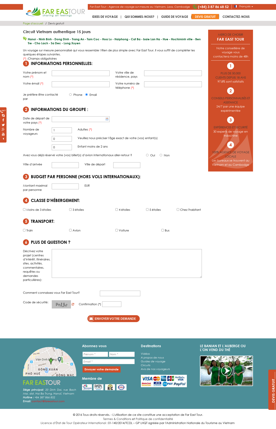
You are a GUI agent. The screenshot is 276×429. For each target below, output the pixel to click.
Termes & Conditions (117, 419)
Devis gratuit (205, 16)
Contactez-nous (236, 16)
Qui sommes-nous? (139, 16)
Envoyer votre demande (112, 319)
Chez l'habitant (189, 210)
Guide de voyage (174, 16)
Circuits (145, 365)
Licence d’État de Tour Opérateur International (73, 423)
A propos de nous (152, 357)
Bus (165, 230)
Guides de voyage (153, 361)
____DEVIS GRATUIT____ (273, 391)
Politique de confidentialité (154, 419)
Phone (75, 95)
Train (28, 230)
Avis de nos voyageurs (155, 369)
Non (165, 155)
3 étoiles (76, 210)
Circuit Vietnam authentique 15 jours (57, 32)
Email (91, 95)
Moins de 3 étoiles (37, 210)
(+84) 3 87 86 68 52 (213, 7)
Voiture (122, 230)
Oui (150, 155)
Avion (74, 230)
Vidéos (145, 353)
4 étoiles (122, 210)
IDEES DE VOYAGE (105, 16)
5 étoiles (153, 210)
